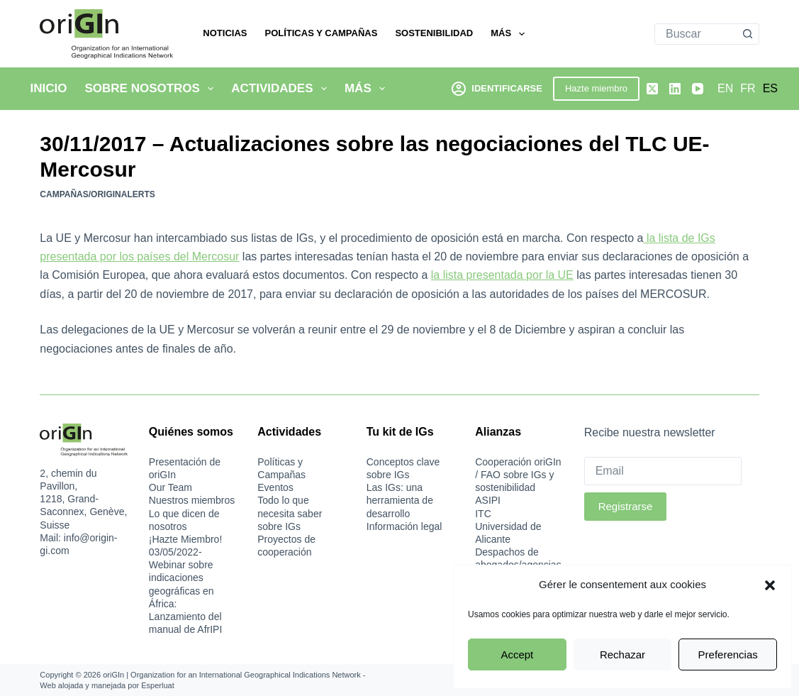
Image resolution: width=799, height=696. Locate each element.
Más (510, 34)
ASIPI (488, 500)
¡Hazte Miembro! (185, 539)
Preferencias (728, 654)
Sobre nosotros (151, 88)
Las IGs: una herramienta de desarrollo (400, 500)
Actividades (282, 88)
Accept (517, 654)
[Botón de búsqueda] (748, 34)
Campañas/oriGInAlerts (97, 194)
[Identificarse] (497, 88)
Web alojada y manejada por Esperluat (107, 685)
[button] (770, 585)
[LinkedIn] (675, 88)
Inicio (48, 88)
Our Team (170, 487)
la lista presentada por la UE (502, 275)
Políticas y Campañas (320, 33)
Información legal (404, 526)
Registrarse (625, 506)
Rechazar (622, 654)
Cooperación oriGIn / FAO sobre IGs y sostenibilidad (518, 474)
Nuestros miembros (192, 500)
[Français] (747, 88)
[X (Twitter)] (652, 88)
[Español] (770, 88)
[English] (725, 88)
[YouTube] (697, 88)
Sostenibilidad (434, 33)
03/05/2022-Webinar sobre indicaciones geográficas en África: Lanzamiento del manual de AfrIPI (186, 590)
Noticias (225, 33)
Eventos (275, 487)
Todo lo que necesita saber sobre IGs (289, 513)
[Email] (663, 471)
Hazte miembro (596, 88)
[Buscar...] (696, 34)
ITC (483, 513)
